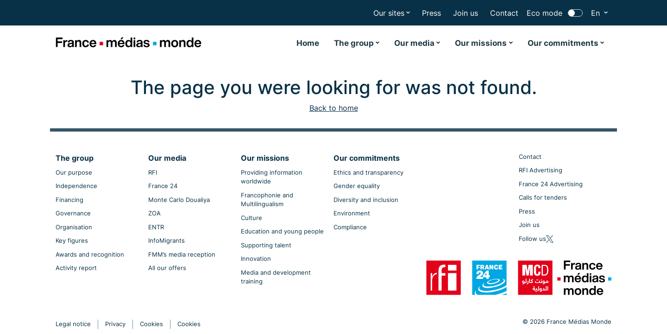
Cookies (151, 324)
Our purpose (74, 172)
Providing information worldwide (271, 177)
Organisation (74, 227)
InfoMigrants (166, 240)
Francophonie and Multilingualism (267, 199)
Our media (167, 158)
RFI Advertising (540, 170)
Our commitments (367, 158)
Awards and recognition (90, 254)
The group (75, 158)
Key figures (72, 240)
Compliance (350, 227)
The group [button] (354, 43)
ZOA (154, 213)
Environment (352, 213)
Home (307, 43)
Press (431, 13)
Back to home (333, 108)
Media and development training (276, 277)
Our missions (265, 158)
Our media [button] (414, 43)
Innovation (256, 258)
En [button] (596, 13)
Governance (73, 213)
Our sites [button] (388, 13)
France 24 (162, 185)
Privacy (115, 324)
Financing (69, 199)
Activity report (76, 267)
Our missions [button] (481, 43)
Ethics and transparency (368, 172)
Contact (504, 13)
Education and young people (282, 231)
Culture (251, 217)
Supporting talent (266, 245)
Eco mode (544, 13)
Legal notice (73, 324)
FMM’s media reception (181, 254)
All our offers (167, 267)
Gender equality (357, 185)
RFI (152, 172)
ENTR (156, 227)
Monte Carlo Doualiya (179, 199)
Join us (465, 13)
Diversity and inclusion (366, 199)
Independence (76, 185)
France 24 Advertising (551, 184)
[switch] (575, 13)
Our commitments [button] (563, 43)
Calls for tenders (543, 197)
